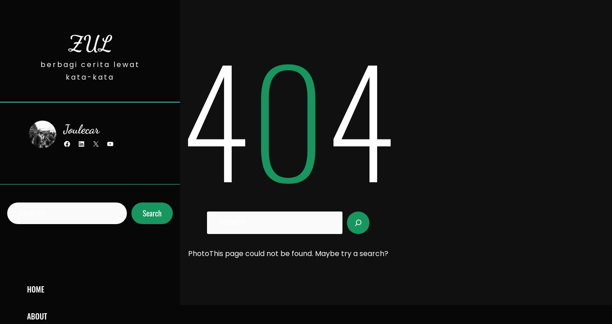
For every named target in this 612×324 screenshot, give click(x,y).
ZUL (90, 43)
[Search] (358, 223)
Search (152, 213)
